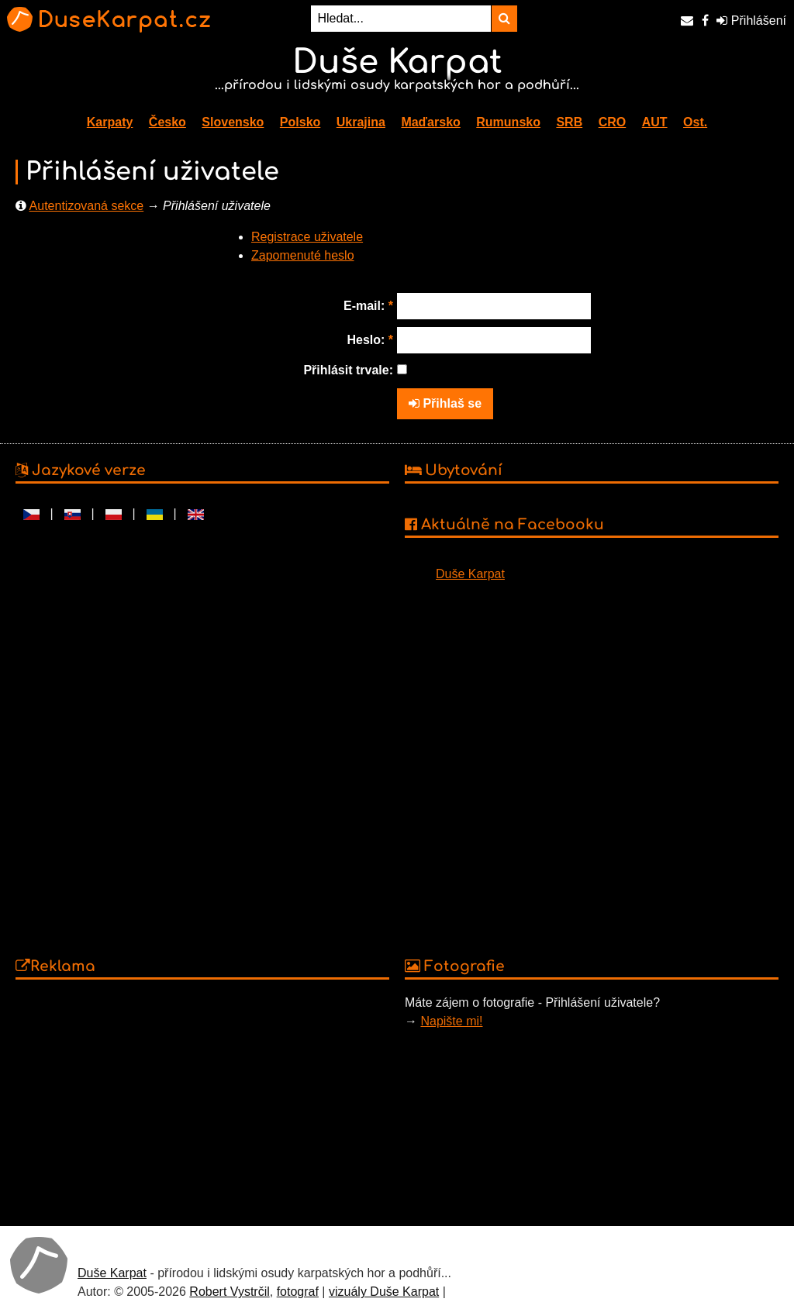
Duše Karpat (470, 573)
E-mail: (368, 305)
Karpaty (110, 122)
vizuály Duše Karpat (384, 1291)
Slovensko (233, 122)
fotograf (298, 1291)
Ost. (695, 122)
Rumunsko (508, 122)
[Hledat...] (401, 18)
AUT (655, 122)
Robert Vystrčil (229, 1291)
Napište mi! (451, 1021)
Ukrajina (361, 122)
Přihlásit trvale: (348, 370)
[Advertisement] (202, 1102)
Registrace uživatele (307, 236)
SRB (569, 122)
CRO (613, 122)
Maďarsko (430, 122)
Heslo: (370, 339)
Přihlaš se (445, 403)
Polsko (300, 122)
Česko (167, 122)
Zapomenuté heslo (302, 255)
